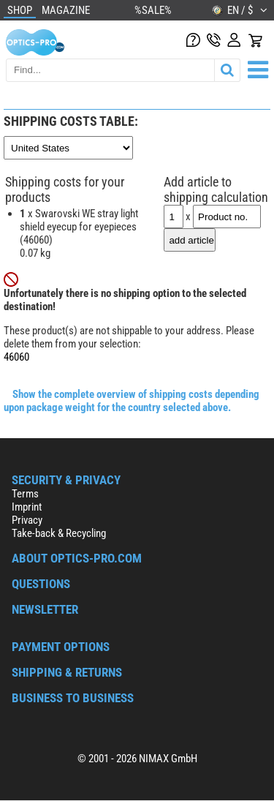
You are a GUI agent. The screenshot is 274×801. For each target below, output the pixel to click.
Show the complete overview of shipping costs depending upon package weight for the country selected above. (131, 401)
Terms (25, 493)
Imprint (27, 507)
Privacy (27, 520)
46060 (16, 357)
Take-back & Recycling (59, 533)
